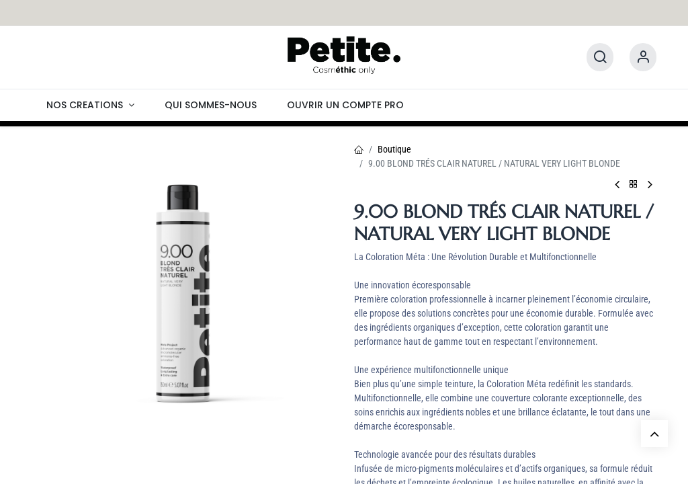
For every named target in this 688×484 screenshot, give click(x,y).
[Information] (643, 57)
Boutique (394, 149)
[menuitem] (90, 105)
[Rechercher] (600, 57)
